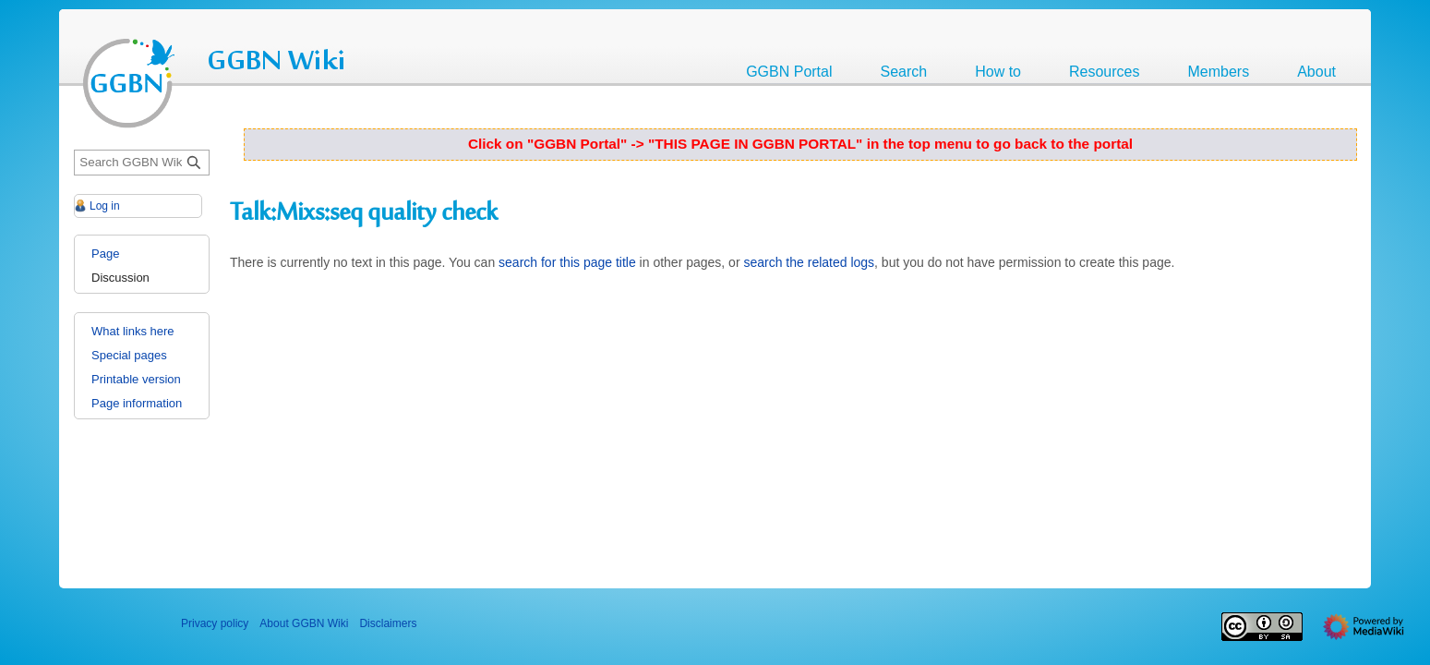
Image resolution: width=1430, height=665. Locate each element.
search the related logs (808, 262)
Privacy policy (214, 623)
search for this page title (567, 262)
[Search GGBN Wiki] (142, 163)
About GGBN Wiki (303, 623)
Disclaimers (387, 623)
